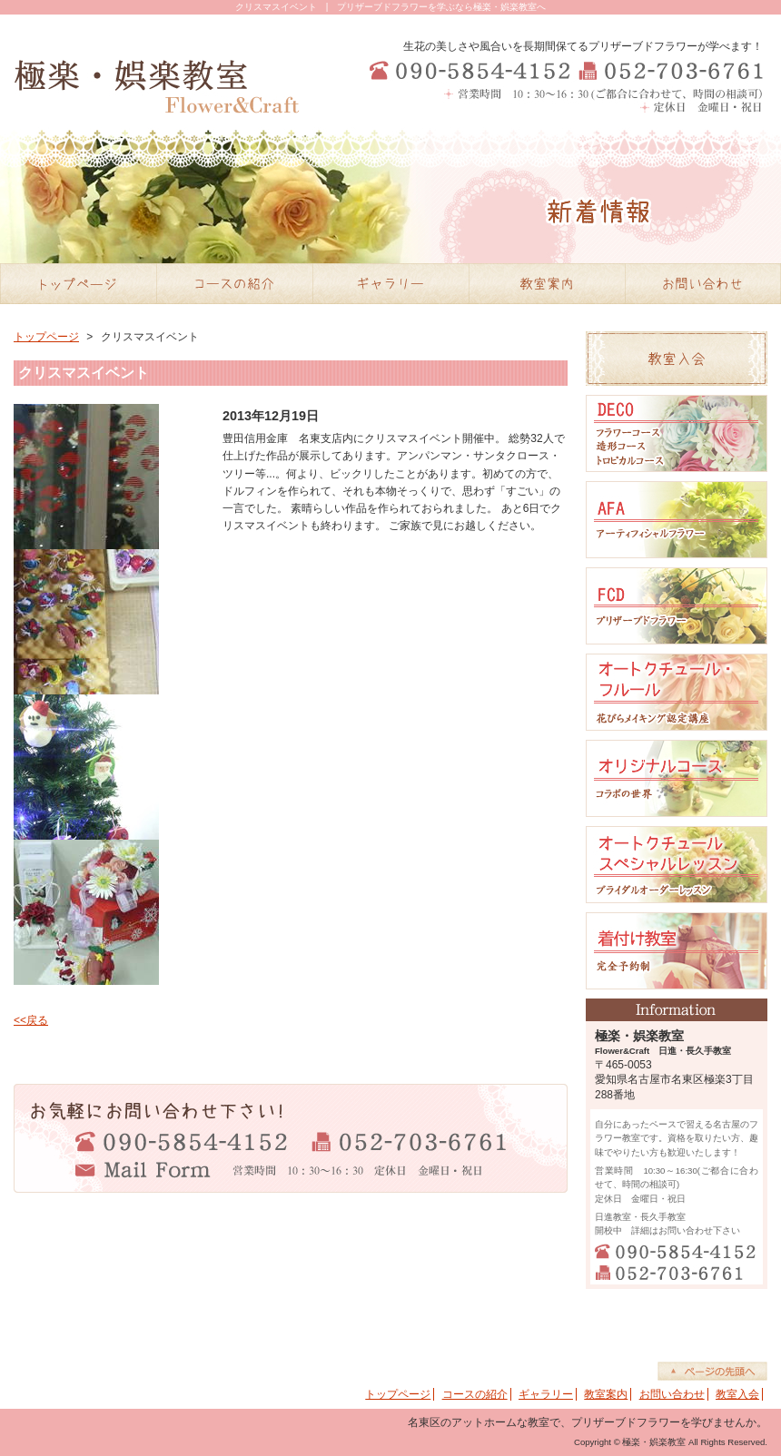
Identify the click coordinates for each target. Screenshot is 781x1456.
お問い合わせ (672, 1394)
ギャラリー (546, 1394)
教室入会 (737, 1394)
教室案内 (606, 1394)
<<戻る (31, 1020)
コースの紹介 (475, 1394)
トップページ (46, 336)
